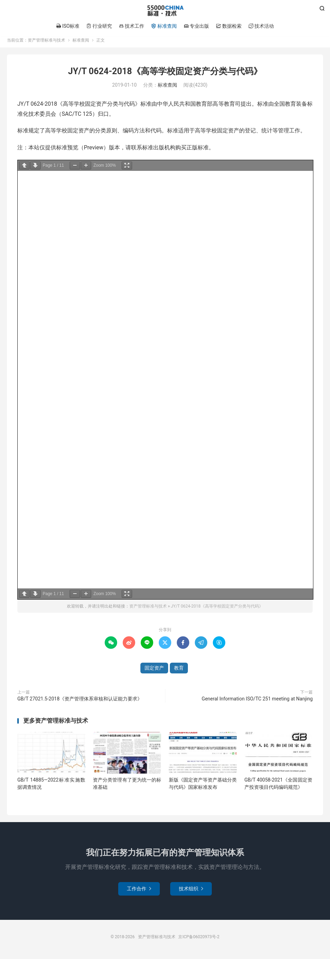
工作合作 (139, 892)
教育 (179, 671)
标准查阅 (163, 26)
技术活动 (261, 26)
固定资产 (154, 671)
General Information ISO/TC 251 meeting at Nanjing (257, 702)
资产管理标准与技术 (165, 10)
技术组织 (191, 892)
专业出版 (196, 26)
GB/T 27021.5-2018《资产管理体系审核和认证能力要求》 (79, 702)
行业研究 (99, 26)
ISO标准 (67, 26)
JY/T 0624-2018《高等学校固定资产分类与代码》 (165, 75)
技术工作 (131, 26)
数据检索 (228, 26)
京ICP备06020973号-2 (198, 940)
